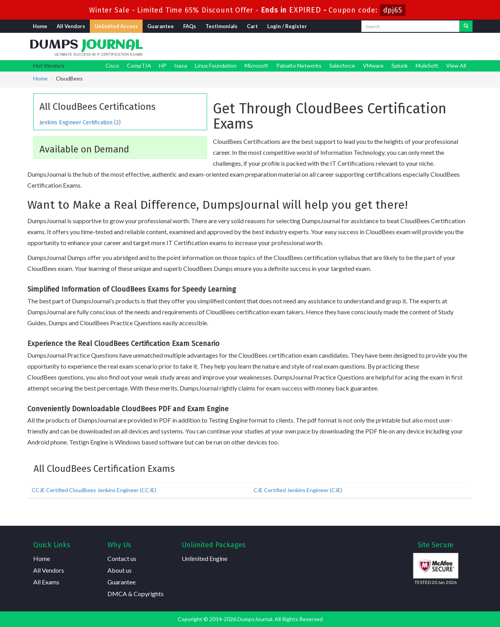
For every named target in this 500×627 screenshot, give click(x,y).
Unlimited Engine (204, 558)
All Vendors (71, 26)
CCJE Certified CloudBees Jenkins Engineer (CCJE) (94, 490)
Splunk (399, 65)
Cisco (112, 65)
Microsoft (256, 65)
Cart (252, 26)
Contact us (121, 558)
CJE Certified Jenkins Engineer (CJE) (298, 490)
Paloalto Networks (298, 65)
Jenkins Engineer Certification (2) (80, 122)
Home (40, 26)
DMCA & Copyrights (135, 593)
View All (456, 65)
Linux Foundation (216, 65)
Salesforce (342, 65)
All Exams (46, 582)
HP (162, 65)
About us (119, 570)
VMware (373, 65)
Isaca (180, 65)
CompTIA (139, 65)
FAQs (189, 26)
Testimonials (221, 26)
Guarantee (160, 26)
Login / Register (287, 26)
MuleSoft (427, 65)
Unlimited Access (116, 26)
